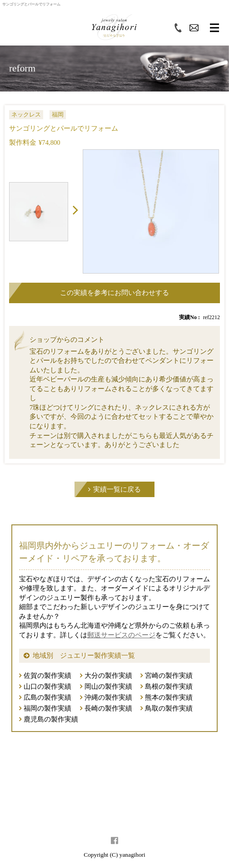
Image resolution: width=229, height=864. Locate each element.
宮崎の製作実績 (169, 675)
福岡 (58, 114)
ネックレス (26, 114)
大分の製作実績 (108, 675)
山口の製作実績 (47, 686)
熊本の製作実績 (169, 697)
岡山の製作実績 (108, 686)
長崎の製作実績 (108, 708)
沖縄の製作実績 (108, 697)
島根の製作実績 (169, 686)
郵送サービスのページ (121, 635)
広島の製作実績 (47, 697)
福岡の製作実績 (47, 708)
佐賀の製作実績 (47, 675)
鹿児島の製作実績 (51, 719)
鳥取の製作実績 (169, 708)
